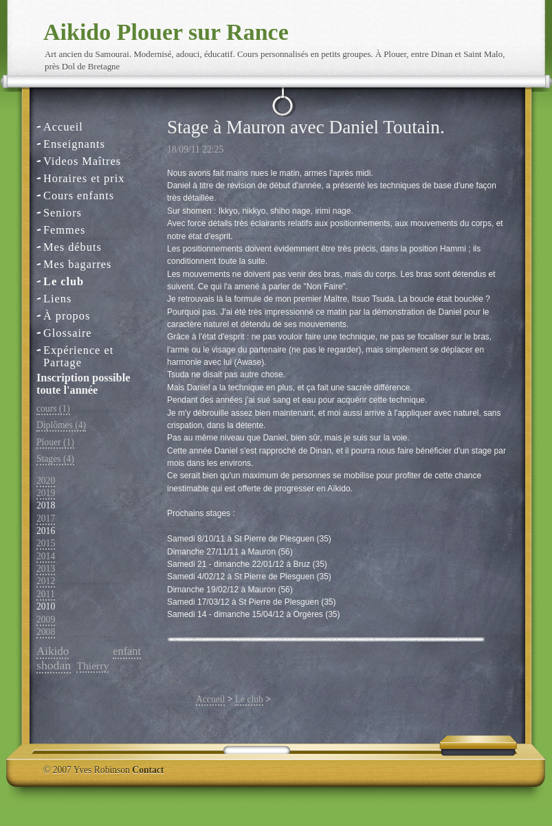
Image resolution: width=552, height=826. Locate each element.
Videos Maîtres (82, 161)
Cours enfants (78, 195)
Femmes (64, 229)
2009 (45, 619)
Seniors (62, 212)
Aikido (52, 651)
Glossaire (67, 332)
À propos (66, 315)
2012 (45, 581)
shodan (53, 665)
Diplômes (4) (61, 425)
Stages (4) (55, 459)
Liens (57, 298)
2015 (45, 543)
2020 (45, 481)
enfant (127, 651)
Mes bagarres (77, 264)
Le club (63, 281)
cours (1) (53, 408)
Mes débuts (72, 247)
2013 (45, 568)
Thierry (92, 665)
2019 (45, 493)
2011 (45, 594)
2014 (45, 556)
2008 (45, 632)
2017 (45, 518)
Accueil (63, 126)
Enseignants (74, 143)
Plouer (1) (55, 442)
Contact (148, 770)
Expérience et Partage (78, 351)
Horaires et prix (83, 178)
